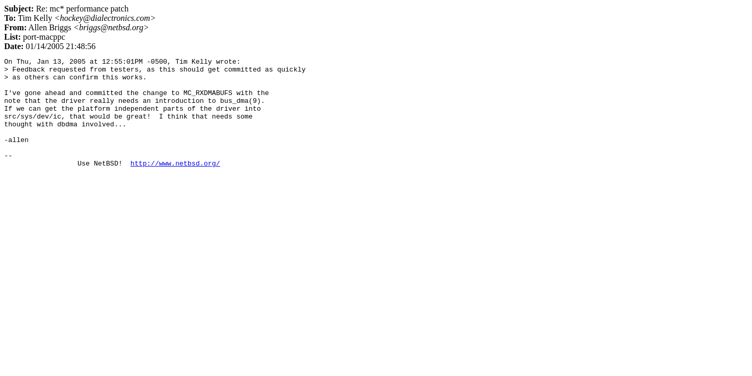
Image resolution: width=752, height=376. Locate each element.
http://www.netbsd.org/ (175, 185)
